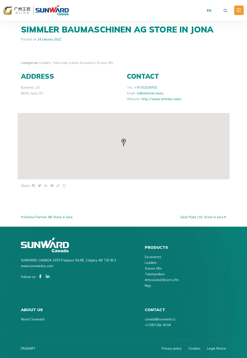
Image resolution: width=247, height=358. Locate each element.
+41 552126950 (145, 87)
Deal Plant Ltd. (203, 217)
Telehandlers (155, 274)
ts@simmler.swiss (150, 93)
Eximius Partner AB (47, 217)
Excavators (153, 257)
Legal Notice (216, 348)
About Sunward (33, 319)
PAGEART (28, 348)
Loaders (151, 262)
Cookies (194, 348)
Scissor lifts (153, 268)
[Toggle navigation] (239, 10)
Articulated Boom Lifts (162, 280)
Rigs (148, 285)
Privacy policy (172, 348)
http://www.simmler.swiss (161, 99)
